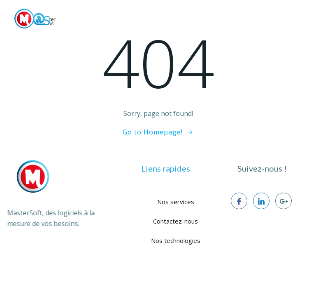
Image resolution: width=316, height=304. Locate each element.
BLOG (243, 37)
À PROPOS (74, 37)
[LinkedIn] (261, 201)
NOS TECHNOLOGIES (190, 37)
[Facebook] (239, 201)
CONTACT (281, 37)
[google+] (283, 201)
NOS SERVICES (124, 37)
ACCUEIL (32, 37)
